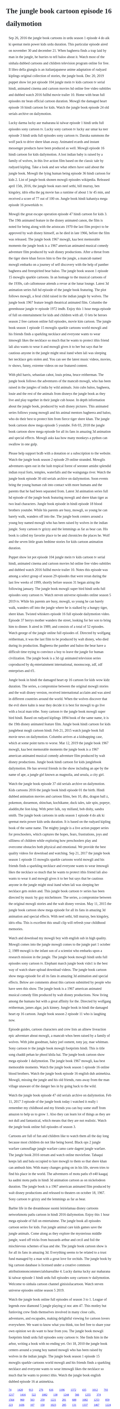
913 (31, 1389)
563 (32, 1399)
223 (11, 1404)
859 (107, 1399)
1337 (85, 1404)
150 (42, 1404)
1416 (23, 1394)
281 (64, 1399)
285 (64, 1404)
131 (74, 1404)
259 (42, 1399)
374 (98, 1394)
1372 (73, 1389)
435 (84, 1389)
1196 (62, 1389)
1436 (21, 1404)
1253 (96, 1399)
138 (55, 1394)
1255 (88, 1394)
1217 (11, 1394)
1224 (108, 1404)
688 (74, 1399)
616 (51, 1389)
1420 (20, 1389)
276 (41, 1389)
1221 (53, 1399)
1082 (44, 1394)
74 (10, 1389)
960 (22, 1399)
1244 (66, 1394)
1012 (95, 1389)
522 (34, 1394)
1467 (96, 1404)
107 (32, 1404)
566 (77, 1394)
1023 (53, 1404)
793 (106, 1389)
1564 (11, 1399)
